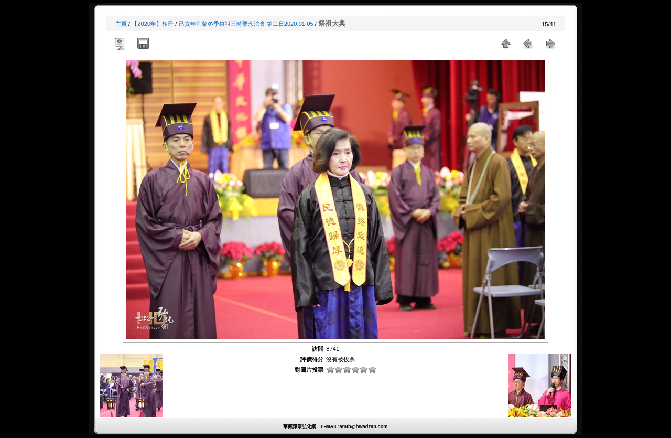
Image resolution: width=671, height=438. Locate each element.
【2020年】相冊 (153, 23)
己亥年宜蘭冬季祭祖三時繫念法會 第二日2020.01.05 (246, 23)
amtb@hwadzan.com (363, 426)
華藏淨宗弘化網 (299, 426)
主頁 (121, 23)
